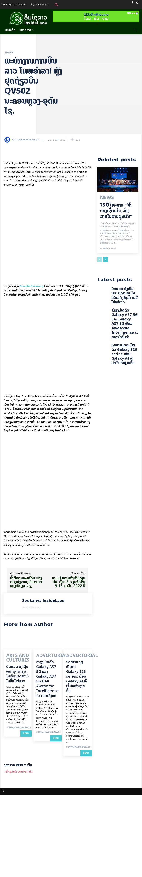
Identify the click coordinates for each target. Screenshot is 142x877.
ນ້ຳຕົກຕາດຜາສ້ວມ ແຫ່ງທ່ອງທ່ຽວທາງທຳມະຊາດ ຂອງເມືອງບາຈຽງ (26, 667)
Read (26, 814)
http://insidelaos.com (31, 692)
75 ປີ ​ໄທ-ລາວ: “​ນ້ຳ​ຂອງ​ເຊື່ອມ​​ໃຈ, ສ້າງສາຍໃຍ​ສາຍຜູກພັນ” (116, 209)
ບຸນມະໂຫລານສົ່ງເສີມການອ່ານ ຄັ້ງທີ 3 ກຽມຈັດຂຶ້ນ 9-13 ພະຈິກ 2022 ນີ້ (68, 667)
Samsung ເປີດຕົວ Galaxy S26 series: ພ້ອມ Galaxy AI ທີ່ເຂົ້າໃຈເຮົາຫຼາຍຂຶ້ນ (76, 758)
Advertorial (45, 739)
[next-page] (105, 258)
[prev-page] (99, 258)
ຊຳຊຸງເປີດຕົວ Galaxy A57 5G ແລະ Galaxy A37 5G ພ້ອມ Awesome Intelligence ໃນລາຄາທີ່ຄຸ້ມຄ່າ (47, 761)
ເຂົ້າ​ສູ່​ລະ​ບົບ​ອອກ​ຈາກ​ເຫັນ (19, 854)
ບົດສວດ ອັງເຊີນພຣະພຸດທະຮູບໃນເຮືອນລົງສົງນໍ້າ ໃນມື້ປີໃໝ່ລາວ (17, 754)
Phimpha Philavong (31, 247)
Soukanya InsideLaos (26, 139)
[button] (56, 4)
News (9, 52)
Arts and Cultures (13, 740)
